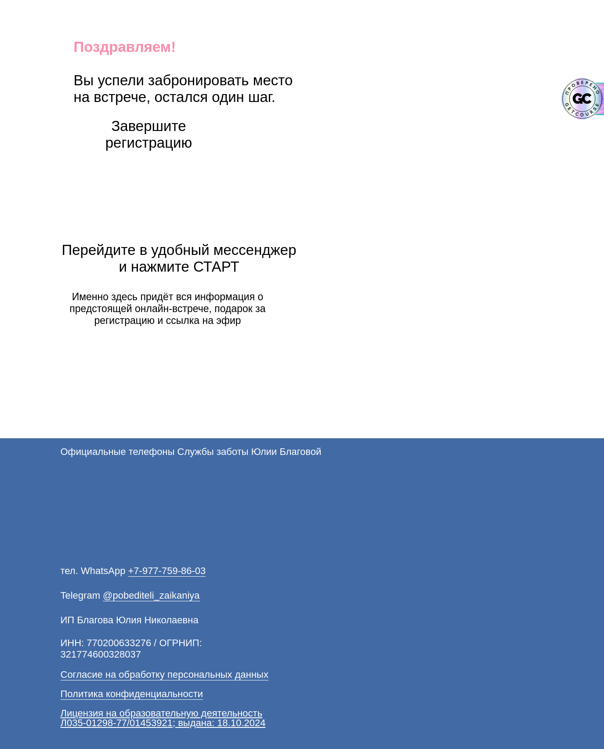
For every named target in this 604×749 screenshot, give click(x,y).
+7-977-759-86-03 (167, 570)
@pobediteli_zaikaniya (151, 595)
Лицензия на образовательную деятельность (162, 713)
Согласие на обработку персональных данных (164, 674)
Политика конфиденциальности (132, 693)
